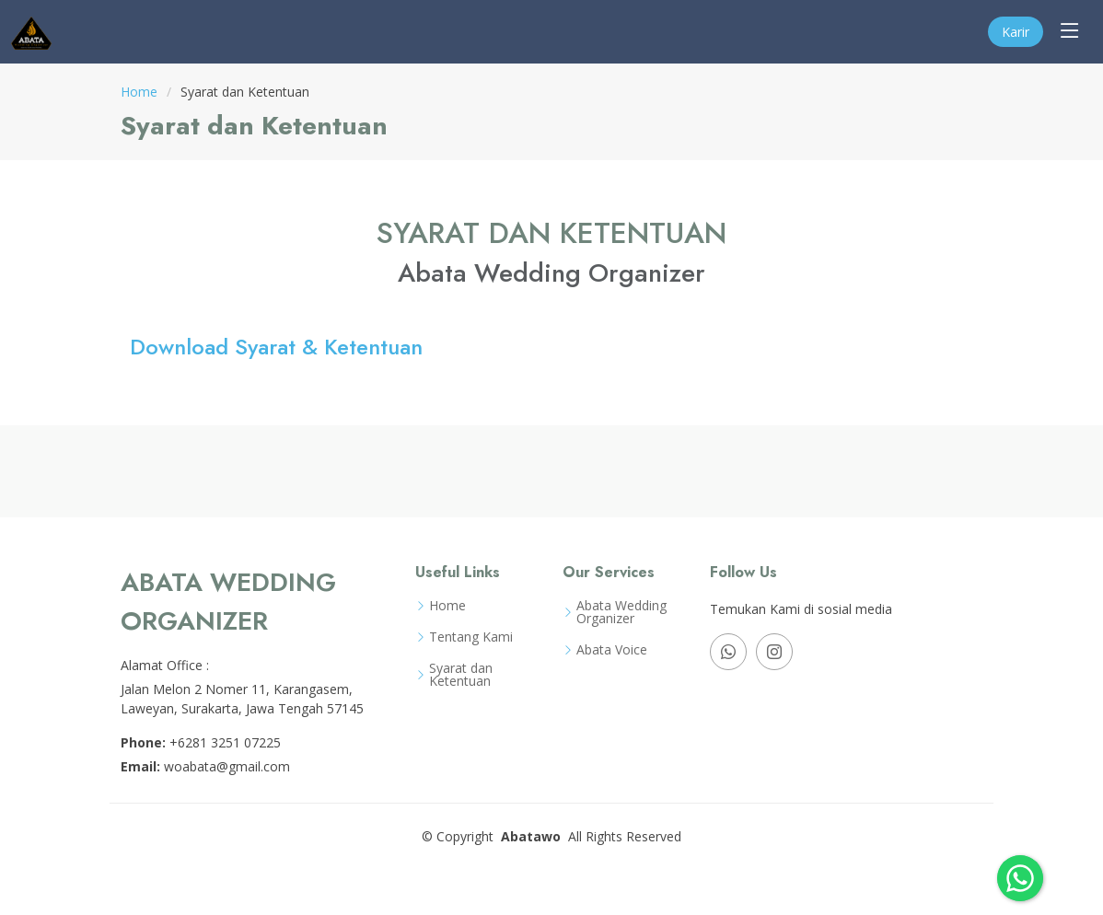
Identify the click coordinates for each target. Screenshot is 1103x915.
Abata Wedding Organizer (621, 612)
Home (139, 91)
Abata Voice (611, 649)
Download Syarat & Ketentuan (276, 346)
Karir (1015, 32)
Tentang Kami (471, 637)
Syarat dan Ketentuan (461, 675)
